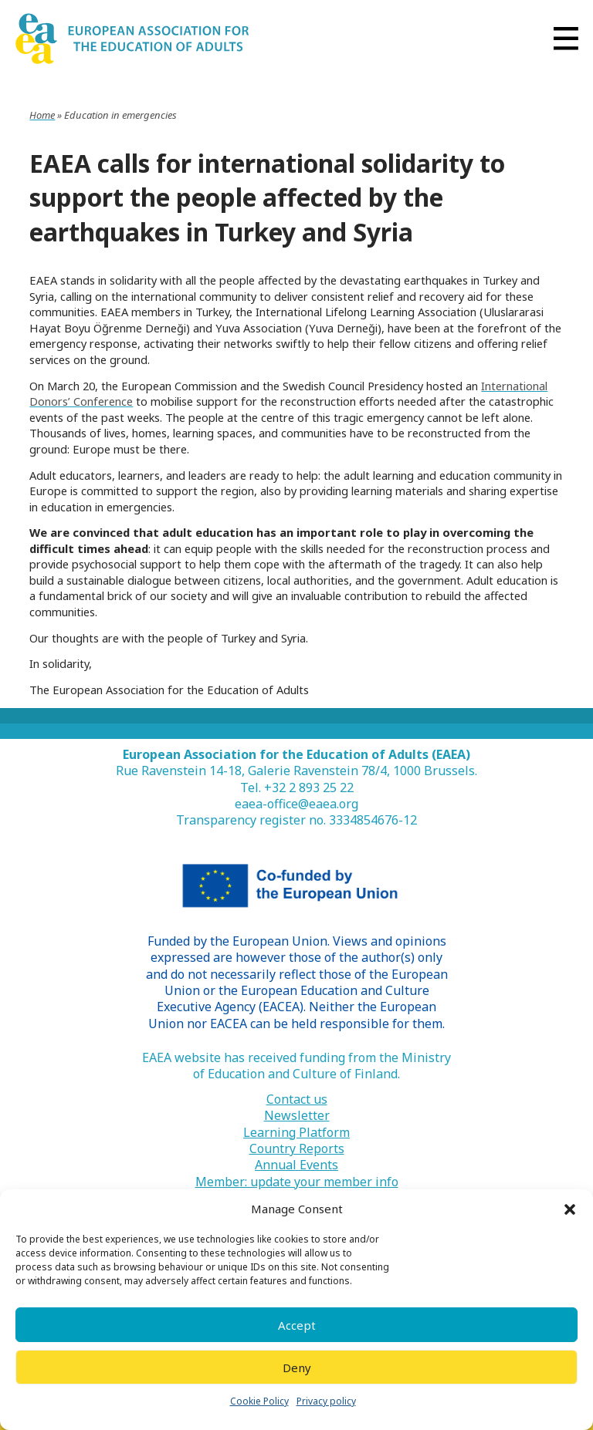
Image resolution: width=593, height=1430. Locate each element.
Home (42, 115)
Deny (297, 1367)
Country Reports (296, 1149)
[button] (570, 1209)
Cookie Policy (259, 1401)
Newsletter (297, 1116)
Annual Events (296, 1165)
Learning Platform (296, 1133)
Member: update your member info (296, 1182)
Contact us (296, 1099)
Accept (297, 1325)
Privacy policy (326, 1401)
